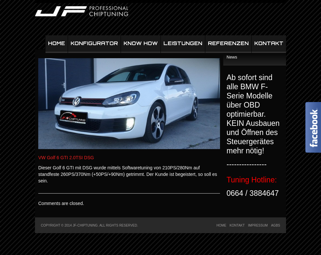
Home (56, 43)
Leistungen (182, 43)
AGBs (275, 225)
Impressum (258, 225)
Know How (141, 43)
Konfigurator (94, 43)
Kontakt (268, 43)
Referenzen (228, 43)
